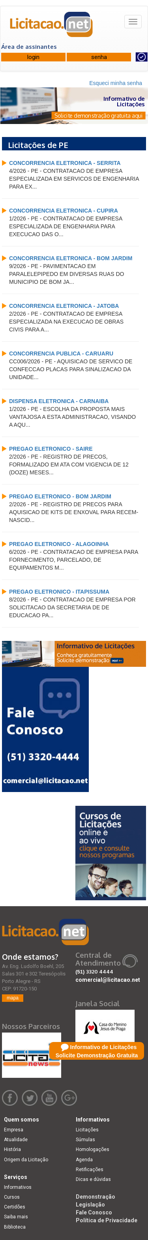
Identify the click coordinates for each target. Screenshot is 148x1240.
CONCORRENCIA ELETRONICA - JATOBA (64, 306)
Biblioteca (15, 1227)
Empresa (13, 1130)
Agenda (84, 1159)
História (12, 1149)
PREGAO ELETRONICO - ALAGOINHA (59, 544)
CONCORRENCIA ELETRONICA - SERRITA (65, 163)
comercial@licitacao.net (107, 980)
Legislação (90, 1204)
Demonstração (95, 1197)
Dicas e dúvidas (93, 1179)
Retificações (89, 1169)
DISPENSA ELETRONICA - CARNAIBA (59, 401)
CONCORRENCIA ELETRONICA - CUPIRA (63, 210)
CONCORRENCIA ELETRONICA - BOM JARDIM (70, 258)
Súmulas (85, 1139)
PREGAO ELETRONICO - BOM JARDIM (60, 496)
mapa (13, 998)
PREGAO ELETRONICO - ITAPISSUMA (59, 592)
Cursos (12, 1197)
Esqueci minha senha (115, 83)
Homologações (92, 1149)
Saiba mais (16, 1217)
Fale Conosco (94, 1212)
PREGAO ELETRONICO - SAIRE (51, 449)
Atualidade (16, 1139)
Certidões (14, 1207)
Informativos (18, 1187)
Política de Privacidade (106, 1220)
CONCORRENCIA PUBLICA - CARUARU (61, 353)
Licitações (87, 1130)
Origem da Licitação (26, 1159)
